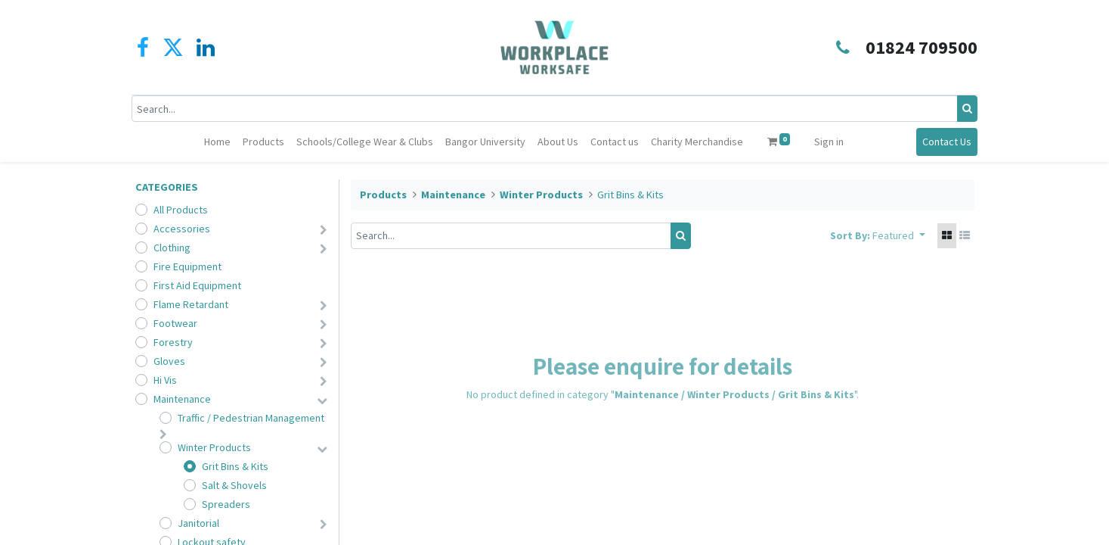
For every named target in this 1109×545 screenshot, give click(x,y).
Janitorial (198, 523)
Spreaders (226, 504)
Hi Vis (165, 380)
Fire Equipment (187, 266)
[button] (898, 235)
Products (383, 194)
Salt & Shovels (234, 485)
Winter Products (214, 447)
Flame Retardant (190, 304)
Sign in (829, 141)
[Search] (964, 108)
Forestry (173, 342)
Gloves (169, 361)
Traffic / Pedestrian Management (251, 418)
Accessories (181, 228)
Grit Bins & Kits (235, 466)
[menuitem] (217, 142)
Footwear (175, 323)
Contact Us (943, 141)
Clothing (172, 247)
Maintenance (182, 399)
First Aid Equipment (197, 285)
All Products (180, 209)
